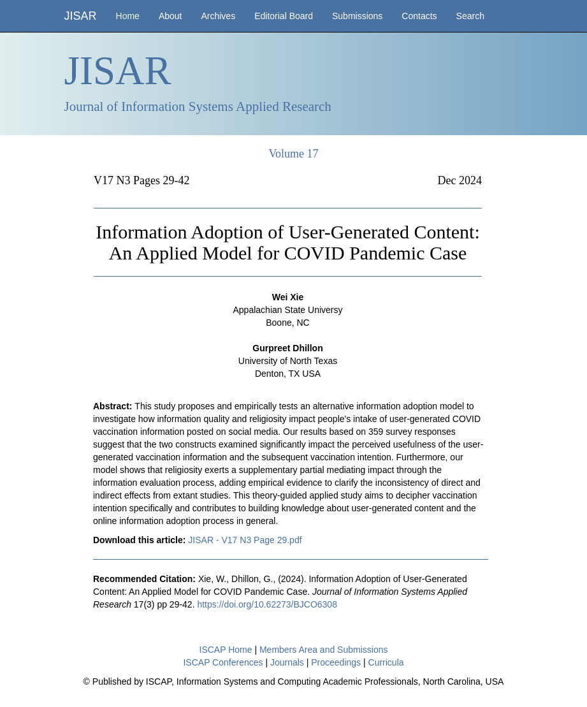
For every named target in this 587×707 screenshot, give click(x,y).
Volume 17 (293, 153)
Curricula (386, 662)
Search (470, 16)
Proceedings (336, 662)
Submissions (357, 16)
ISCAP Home (225, 650)
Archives (218, 16)
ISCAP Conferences (223, 662)
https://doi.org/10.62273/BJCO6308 (267, 604)
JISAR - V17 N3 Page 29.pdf (244, 540)
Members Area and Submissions (323, 650)
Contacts (419, 16)
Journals (287, 662)
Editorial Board (283, 16)
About (170, 16)
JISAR (80, 16)
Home (128, 16)
